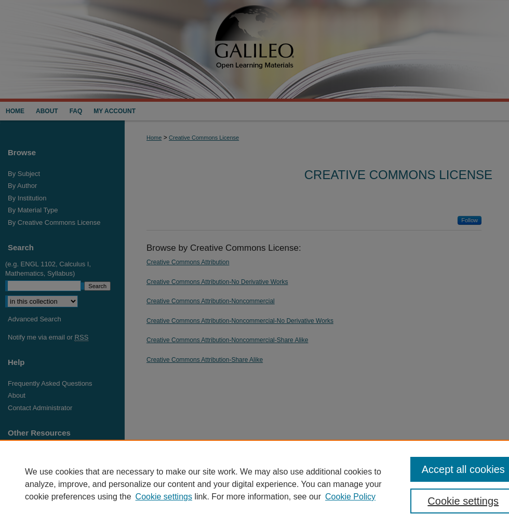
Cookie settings (164, 496)
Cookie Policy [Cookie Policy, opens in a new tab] (350, 496)
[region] (254, 484)
